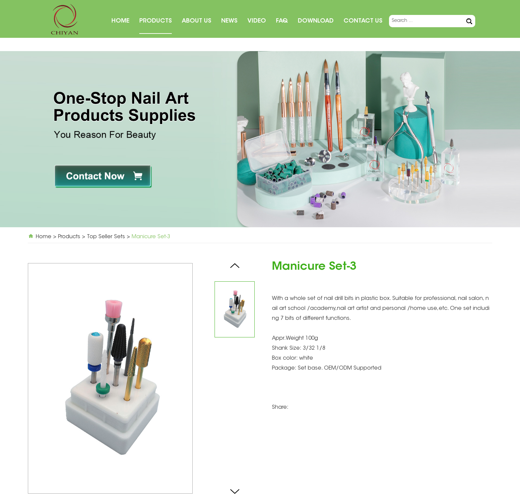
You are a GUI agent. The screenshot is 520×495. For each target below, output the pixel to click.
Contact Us (363, 21)
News (229, 21)
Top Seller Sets (106, 237)
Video (256, 21)
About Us (196, 21)
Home (120, 21)
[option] (260, 139)
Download (316, 21)
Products (155, 21)
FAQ (282, 21)
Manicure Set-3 (151, 237)
